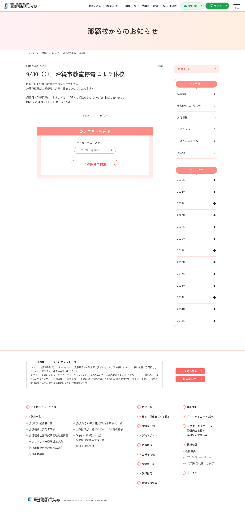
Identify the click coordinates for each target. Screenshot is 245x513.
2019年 (181, 250)
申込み (218, 6)
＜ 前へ (86, 116)
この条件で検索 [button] (95, 164)
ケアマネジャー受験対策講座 (46, 441)
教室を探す (113, 6)
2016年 (181, 285)
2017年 (181, 274)
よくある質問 (189, 371)
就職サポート (149, 435)
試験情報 (182, 94)
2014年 (181, 309)
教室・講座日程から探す (156, 416)
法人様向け (170, 6)
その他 (181, 152)
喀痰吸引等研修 (85, 446)
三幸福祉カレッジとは (43, 407)
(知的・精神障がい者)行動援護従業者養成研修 (90, 437)
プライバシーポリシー (198, 457)
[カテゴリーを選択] (95, 150)
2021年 (181, 227)
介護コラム (183, 129)
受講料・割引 (150, 6)
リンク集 (192, 473)
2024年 (181, 191)
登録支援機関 (149, 483)
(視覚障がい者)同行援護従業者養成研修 (99, 423)
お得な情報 (148, 454)
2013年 (181, 321)
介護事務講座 (37, 453)
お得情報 (182, 117)
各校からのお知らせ (189, 105)
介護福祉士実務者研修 (42, 429)
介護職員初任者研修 (41, 423)
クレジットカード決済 (200, 416)
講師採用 (147, 473)
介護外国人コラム (187, 141)
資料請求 (193, 6)
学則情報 (192, 407)
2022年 (181, 215)
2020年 (181, 238)
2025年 (181, 180)
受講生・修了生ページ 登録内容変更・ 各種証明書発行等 (200, 430)
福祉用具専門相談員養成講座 (46, 447)
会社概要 (190, 451)
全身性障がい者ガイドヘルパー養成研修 (99, 429)
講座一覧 (130, 6)
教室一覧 (147, 407)
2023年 (181, 203)
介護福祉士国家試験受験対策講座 (48, 435)
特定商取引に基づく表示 (199, 463)
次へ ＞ (103, 116)
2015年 (181, 297)
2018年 (181, 262)
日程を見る (94, 6)
